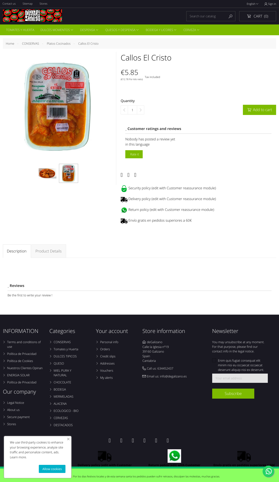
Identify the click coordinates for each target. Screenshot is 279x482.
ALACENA (60, 404)
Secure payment (18, 418)
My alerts (106, 378)
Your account (112, 331)
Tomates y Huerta (66, 350)
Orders (105, 350)
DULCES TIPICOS (65, 357)
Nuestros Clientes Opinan (25, 369)
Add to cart (259, 110)
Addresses (107, 364)
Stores (44, 4)
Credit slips (107, 357)
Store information (163, 331)
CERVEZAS (61, 419)
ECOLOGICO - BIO (66, 411)
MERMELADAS (63, 397)
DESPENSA (88, 30)
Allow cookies (52, 469)
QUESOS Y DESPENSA (122, 30)
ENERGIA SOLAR (18, 376)
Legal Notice (15, 403)
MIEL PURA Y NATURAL (62, 373)
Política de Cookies (20, 362)
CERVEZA (192, 30)
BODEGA (60, 390)
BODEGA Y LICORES (161, 30)
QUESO (59, 364)
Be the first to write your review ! (30, 296)
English (252, 4)
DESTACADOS (63, 426)
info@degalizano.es (173, 377)
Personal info (109, 343)
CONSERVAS (62, 343)
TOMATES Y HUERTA (20, 30)
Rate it (134, 155)
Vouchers (106, 371)
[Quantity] (132, 110)
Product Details (49, 251)
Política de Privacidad (21, 354)
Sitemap (28, 4)
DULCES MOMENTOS (55, 30)
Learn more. (18, 457)
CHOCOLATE (62, 383)
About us (13, 410)
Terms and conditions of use (24, 345)
